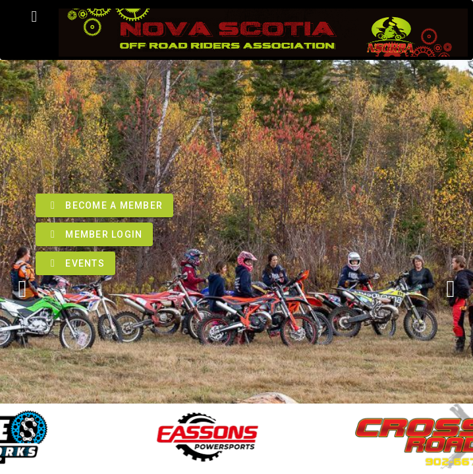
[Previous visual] (22, 289)
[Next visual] (450, 289)
